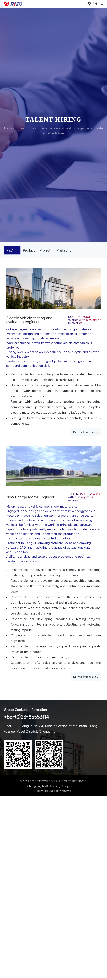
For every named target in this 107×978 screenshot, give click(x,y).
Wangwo (65, 793)
